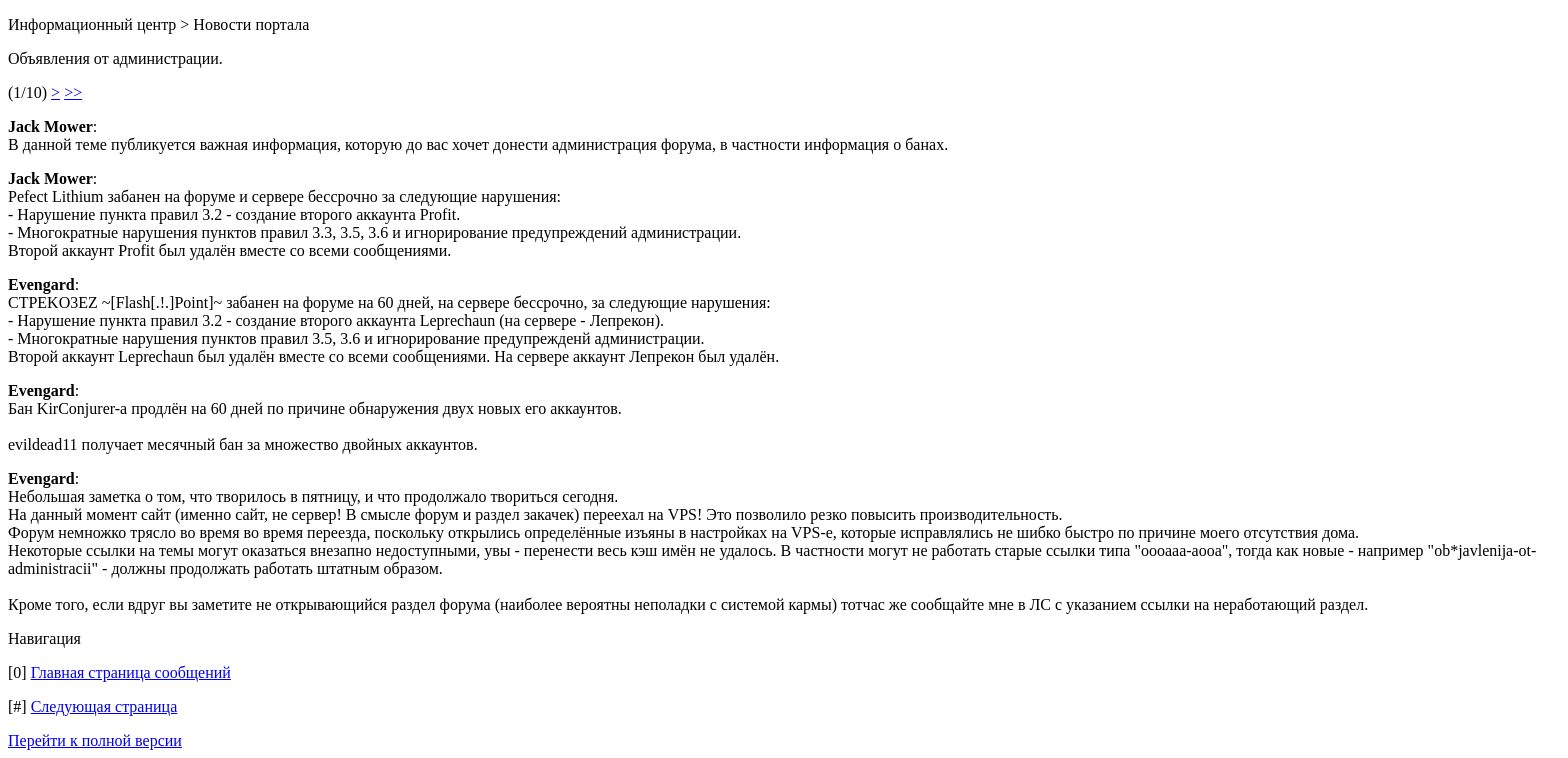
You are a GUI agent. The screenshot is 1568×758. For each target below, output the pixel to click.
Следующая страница (104, 706)
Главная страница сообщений (131, 672)
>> (73, 92)
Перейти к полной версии (95, 740)
